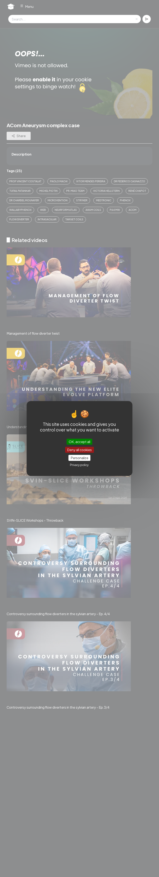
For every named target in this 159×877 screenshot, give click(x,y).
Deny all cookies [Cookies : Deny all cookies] (79, 450)
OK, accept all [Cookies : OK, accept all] (79, 441)
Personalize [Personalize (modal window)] (79, 458)
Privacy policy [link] (79, 465)
